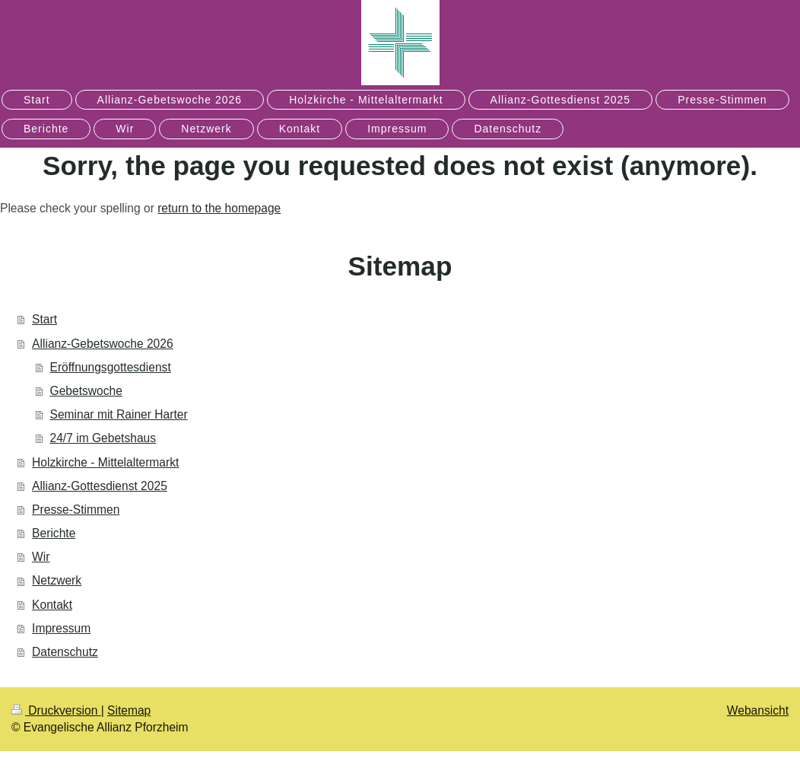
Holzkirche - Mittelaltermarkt (105, 462)
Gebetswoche (86, 390)
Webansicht (758, 710)
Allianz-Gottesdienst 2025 (99, 485)
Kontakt (52, 604)
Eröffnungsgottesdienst (110, 367)
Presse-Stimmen (75, 509)
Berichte (53, 533)
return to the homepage (219, 208)
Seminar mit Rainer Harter (119, 414)
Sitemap (129, 710)
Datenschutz (65, 651)
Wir (40, 556)
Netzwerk (56, 580)
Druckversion (56, 710)
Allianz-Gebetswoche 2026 (102, 343)
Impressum (61, 628)
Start (44, 319)
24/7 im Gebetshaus (103, 438)
